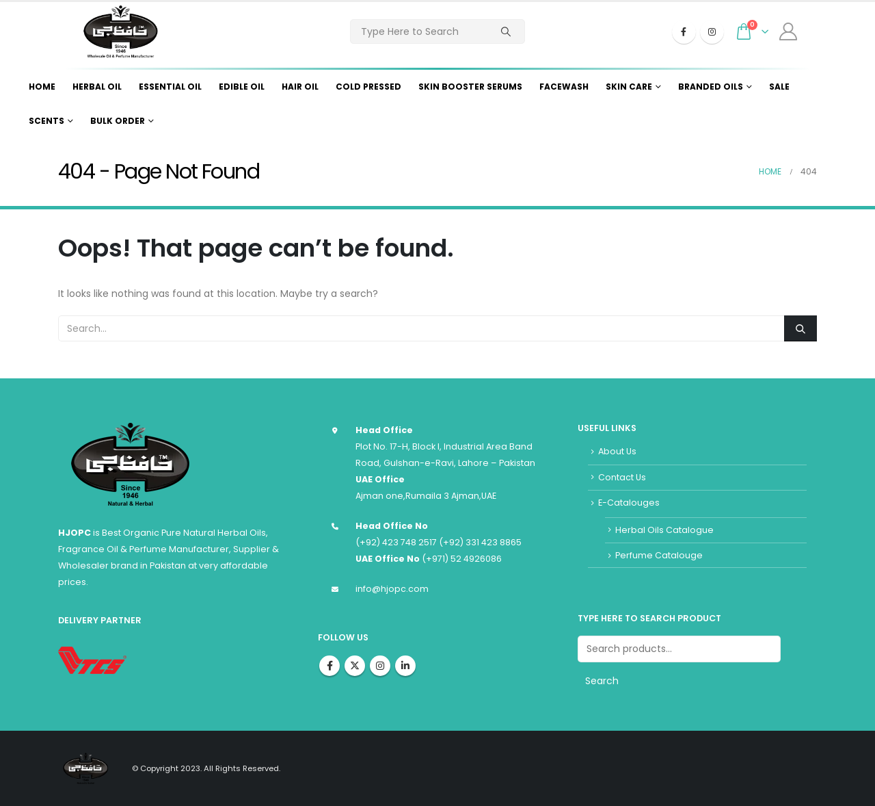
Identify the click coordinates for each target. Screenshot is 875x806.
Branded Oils (710, 86)
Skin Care (629, 86)
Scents (46, 121)
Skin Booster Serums (470, 86)
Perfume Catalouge (659, 555)
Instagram (380, 665)
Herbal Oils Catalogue (664, 530)
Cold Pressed (368, 86)
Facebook (329, 665)
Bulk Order (117, 121)
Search (602, 681)
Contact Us (622, 477)
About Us (617, 451)
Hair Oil (300, 86)
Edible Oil (242, 86)
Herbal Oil (97, 86)
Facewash (564, 86)
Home (42, 86)
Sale (779, 86)
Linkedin (405, 665)
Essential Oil (170, 86)
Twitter (355, 665)
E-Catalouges (629, 502)
